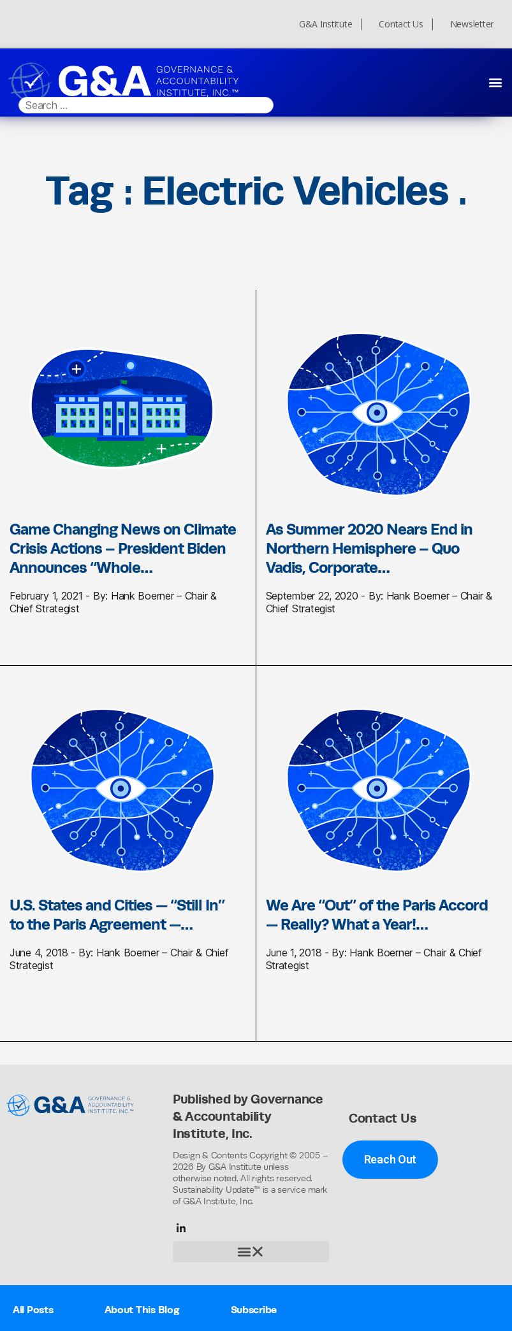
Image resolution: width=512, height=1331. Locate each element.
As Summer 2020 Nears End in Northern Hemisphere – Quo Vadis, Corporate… (369, 548)
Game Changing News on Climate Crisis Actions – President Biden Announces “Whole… (123, 548)
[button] (495, 81)
